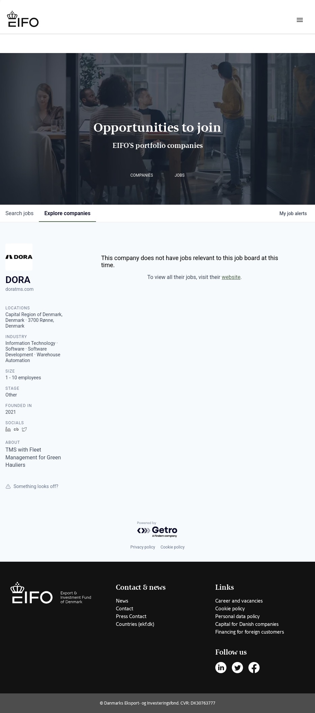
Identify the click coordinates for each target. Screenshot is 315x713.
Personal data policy (237, 616)
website (231, 277)
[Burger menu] (300, 20)
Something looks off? (31, 486)
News (122, 601)
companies (67, 213)
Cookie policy (173, 547)
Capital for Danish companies (246, 624)
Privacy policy (142, 547)
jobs (19, 213)
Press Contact (131, 616)
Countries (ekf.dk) (135, 624)
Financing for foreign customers (249, 632)
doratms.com (19, 289)
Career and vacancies (239, 601)
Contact (124, 608)
